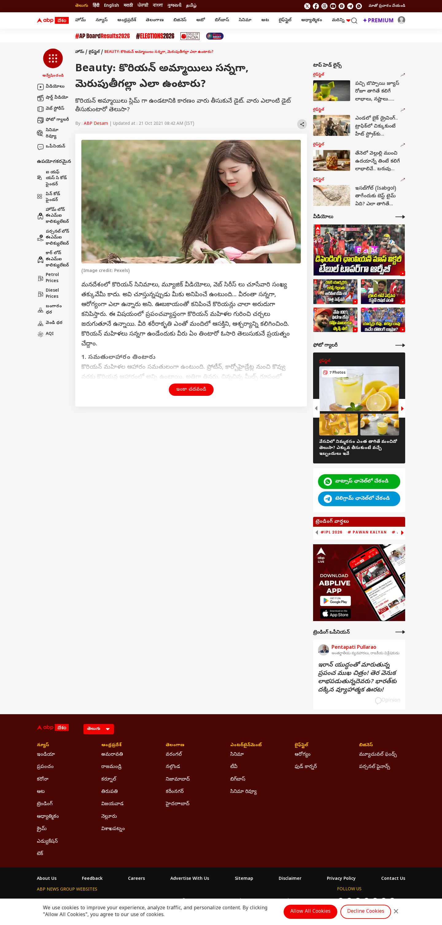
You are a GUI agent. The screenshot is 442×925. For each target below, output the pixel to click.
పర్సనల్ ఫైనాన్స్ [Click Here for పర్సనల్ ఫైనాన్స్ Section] (374, 767)
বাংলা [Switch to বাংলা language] (158, 6)
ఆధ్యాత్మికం (311, 20)
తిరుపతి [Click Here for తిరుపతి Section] (109, 792)
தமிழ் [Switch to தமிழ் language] (191, 6)
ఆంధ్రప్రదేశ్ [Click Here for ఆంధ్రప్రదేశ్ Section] (111, 745)
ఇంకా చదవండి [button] (191, 389)
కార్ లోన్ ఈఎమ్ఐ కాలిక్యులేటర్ (53, 259)
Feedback (92, 879)
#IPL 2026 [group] (331, 532)
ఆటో (200, 20)
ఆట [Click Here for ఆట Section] (41, 792)
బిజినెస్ (179, 20)
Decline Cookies (365, 911)
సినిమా (245, 20)
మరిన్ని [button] (341, 20)
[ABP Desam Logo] (53, 20)
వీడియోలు (50, 87)
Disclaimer (290, 879)
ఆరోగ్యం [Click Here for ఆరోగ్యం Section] (303, 754)
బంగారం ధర (49, 310)
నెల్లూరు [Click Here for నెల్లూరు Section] (109, 816)
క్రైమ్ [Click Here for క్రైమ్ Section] (42, 829)
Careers (136, 879)
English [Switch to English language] (111, 6)
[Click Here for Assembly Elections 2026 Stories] (155, 36)
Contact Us (393, 879)
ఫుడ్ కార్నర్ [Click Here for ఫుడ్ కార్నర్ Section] (306, 767)
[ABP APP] (335, 601)
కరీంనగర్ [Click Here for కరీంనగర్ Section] (175, 792)
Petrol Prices (48, 278)
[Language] (98, 729)
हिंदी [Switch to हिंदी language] (96, 6)
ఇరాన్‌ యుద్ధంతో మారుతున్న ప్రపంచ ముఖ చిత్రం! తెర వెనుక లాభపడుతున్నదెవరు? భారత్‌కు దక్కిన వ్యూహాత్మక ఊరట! (357, 678)
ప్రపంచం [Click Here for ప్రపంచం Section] (45, 767)
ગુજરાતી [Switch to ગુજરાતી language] (174, 6)
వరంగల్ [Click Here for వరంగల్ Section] (174, 754)
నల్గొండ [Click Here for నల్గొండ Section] (173, 767)
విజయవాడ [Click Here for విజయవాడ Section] (112, 804)
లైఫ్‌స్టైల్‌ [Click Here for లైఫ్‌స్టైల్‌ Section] (301, 745)
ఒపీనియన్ (51, 147)
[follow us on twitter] (307, 6)
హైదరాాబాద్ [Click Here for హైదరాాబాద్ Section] (177, 804)
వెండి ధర (50, 323)
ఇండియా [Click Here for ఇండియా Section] (46, 754)
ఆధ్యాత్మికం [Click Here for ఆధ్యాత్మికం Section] (48, 816)
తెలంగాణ (155, 20)
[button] (53, 64)
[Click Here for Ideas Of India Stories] (190, 36)
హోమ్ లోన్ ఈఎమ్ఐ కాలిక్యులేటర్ (53, 216)
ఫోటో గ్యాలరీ (53, 120)
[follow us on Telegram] (350, 6)
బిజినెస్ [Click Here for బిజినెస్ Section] (366, 745)
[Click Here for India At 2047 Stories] (215, 36)
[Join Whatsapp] (359, 6)
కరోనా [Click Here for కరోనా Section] (42, 779)
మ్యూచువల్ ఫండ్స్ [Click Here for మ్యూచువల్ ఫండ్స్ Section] (378, 754)
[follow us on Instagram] (341, 6)
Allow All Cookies (310, 911)
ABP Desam (96, 124)
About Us (46, 879)
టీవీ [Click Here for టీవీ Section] (233, 767)
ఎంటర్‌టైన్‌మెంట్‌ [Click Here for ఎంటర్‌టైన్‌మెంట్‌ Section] (246, 745)
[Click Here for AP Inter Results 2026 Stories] (102, 36)
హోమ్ (80, 20)
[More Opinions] (400, 632)
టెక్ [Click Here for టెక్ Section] (40, 854)
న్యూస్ (101, 20)
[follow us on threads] (324, 6)
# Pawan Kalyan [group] (367, 532)
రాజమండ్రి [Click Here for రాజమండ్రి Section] (111, 767)
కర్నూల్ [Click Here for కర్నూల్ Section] (108, 779)
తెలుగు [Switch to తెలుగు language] (81, 6)
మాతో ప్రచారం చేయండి (387, 6)
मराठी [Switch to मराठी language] (128, 6)
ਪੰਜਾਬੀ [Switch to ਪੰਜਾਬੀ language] (143, 6)
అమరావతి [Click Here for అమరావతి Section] (112, 754)
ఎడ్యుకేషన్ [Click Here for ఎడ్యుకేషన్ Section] (47, 841)
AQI (45, 334)
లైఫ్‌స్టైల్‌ (285, 20)
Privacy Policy (341, 879)
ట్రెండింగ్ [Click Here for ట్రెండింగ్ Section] (44, 804)
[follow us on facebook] (316, 6)
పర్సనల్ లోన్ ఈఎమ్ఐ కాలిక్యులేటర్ (53, 238)
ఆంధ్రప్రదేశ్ (126, 20)
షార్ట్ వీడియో (52, 98)
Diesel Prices (48, 294)
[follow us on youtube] (333, 6)
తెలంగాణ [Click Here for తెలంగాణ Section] (175, 745)
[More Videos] (400, 217)
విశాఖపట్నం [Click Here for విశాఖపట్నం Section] (113, 829)
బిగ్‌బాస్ (222, 20)
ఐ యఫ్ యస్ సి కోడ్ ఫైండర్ (52, 178)
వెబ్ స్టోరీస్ (50, 109)
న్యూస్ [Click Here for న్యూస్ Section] (43, 745)
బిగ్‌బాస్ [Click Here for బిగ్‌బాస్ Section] (237, 779)
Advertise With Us (189, 879)
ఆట (265, 20)
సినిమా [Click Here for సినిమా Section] (237, 754)
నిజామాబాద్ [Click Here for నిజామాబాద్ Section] (178, 779)
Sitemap (244, 879)
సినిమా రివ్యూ (47, 134)
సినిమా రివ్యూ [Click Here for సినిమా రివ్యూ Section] (243, 792)
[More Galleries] (400, 345)
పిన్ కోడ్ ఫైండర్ (48, 197)
